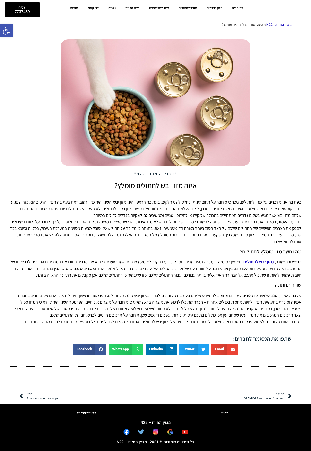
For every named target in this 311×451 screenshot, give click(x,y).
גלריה (112, 8)
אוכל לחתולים (188, 8)
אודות (74, 8)
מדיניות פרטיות (86, 413)
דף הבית (237, 8)
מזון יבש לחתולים (258, 262)
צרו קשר (93, 8)
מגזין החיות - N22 (279, 24)
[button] (6, 30)
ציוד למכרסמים (159, 8)
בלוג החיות (132, 8)
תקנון (224, 413)
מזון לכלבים (214, 8)
